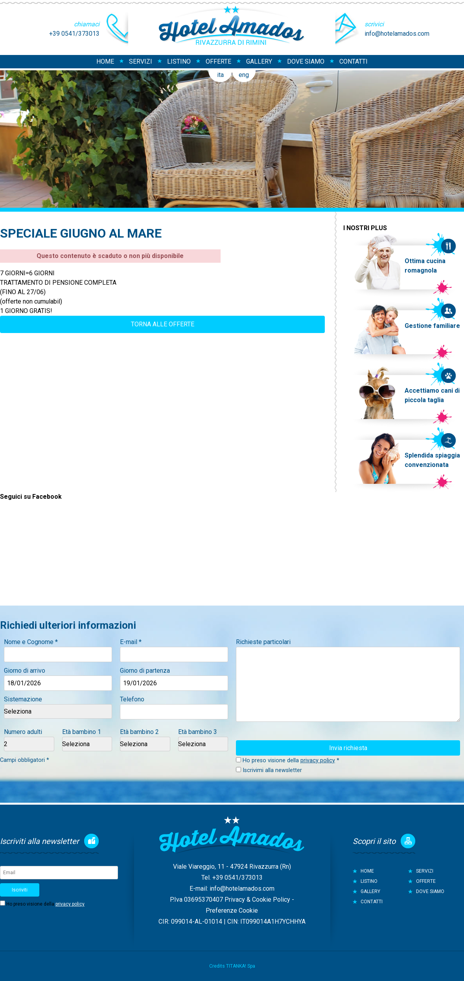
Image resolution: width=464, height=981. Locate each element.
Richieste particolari (263, 642)
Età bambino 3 (197, 732)
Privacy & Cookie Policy (257, 899)
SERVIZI (140, 61)
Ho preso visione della (45, 904)
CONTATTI (353, 61)
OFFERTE (218, 61)
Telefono (132, 699)
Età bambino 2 (139, 732)
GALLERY (259, 61)
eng (244, 75)
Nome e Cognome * (31, 642)
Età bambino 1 (81, 732)
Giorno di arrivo (24, 670)
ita (220, 75)
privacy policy (317, 760)
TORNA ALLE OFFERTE (162, 324)
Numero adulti (23, 732)
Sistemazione (23, 699)
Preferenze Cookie (232, 910)
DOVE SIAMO (305, 61)
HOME (105, 61)
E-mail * (131, 642)
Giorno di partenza (145, 670)
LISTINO (179, 61)
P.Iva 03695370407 (196, 899)
